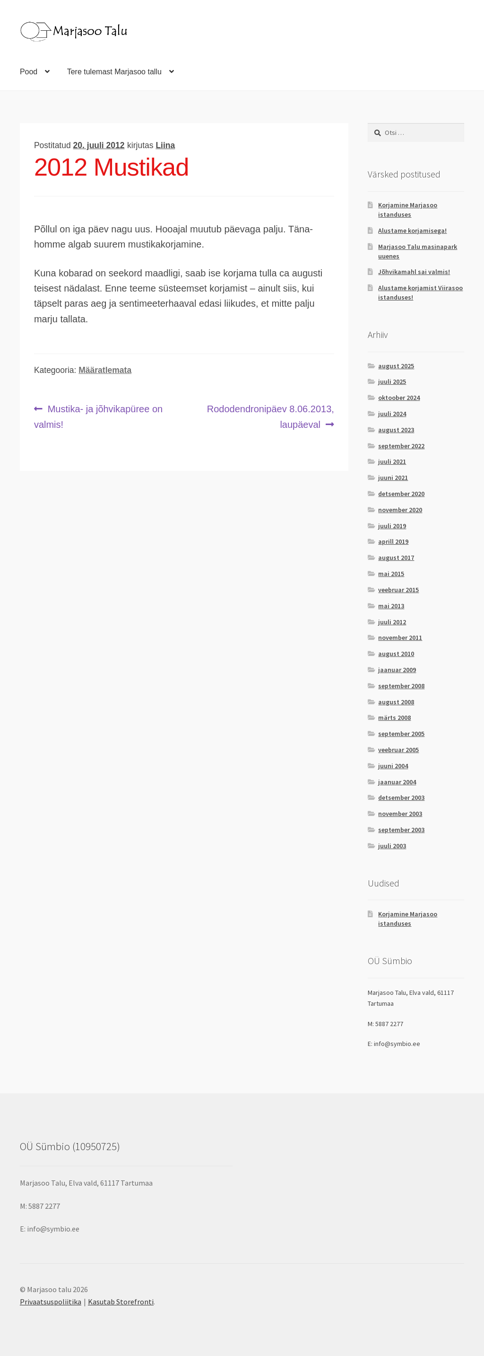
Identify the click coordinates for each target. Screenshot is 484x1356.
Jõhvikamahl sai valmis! (414, 271)
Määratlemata (104, 370)
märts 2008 (394, 717)
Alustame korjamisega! (412, 230)
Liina (165, 145)
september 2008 (401, 686)
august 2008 (396, 702)
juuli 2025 (392, 381)
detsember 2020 (401, 493)
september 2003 (401, 829)
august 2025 (396, 366)
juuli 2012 (392, 622)
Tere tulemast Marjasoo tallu (114, 72)
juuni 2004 (393, 766)
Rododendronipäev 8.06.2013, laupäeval (270, 415)
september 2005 (401, 733)
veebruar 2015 (398, 589)
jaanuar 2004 (397, 782)
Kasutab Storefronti (121, 1301)
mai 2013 (391, 606)
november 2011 (400, 637)
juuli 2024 (392, 413)
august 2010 (396, 653)
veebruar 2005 (398, 749)
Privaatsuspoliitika (50, 1301)
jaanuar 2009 (397, 669)
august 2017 (396, 557)
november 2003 (400, 813)
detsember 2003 (401, 797)
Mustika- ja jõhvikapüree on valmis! (98, 415)
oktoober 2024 (399, 397)
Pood (28, 72)
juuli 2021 (392, 461)
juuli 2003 (392, 846)
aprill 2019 (393, 541)
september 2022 (401, 446)
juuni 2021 (393, 477)
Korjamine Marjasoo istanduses (407, 210)
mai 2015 (391, 573)
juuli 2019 (392, 526)
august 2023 (396, 429)
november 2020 (400, 509)
